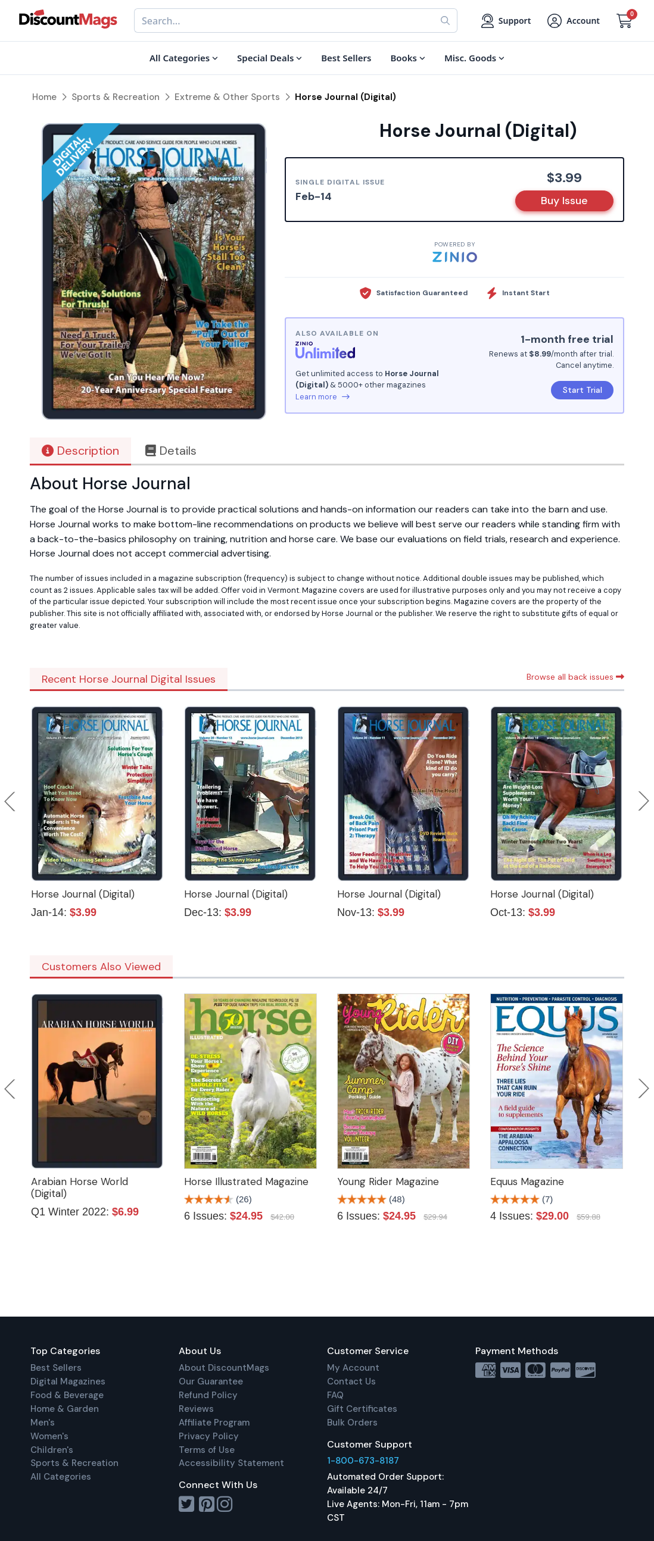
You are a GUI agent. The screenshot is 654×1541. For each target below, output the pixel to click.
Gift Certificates (362, 1409)
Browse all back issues (575, 676)
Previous (11, 801)
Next (644, 801)
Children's (51, 1450)
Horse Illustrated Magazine (246, 1181)
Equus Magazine (527, 1181)
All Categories (60, 1477)
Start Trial (582, 390)
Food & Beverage (67, 1395)
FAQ (335, 1395)
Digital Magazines (67, 1381)
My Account (353, 1368)
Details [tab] (171, 450)
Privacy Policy (209, 1436)
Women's (49, 1436)
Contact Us (351, 1381)
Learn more (322, 397)
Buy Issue (564, 200)
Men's (42, 1423)
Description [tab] (80, 450)
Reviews (196, 1409)
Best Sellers (56, 1368)
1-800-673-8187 (363, 1461)
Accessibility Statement (231, 1463)
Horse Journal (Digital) (83, 894)
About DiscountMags (224, 1368)
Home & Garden (64, 1409)
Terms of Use (207, 1450)
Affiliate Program (214, 1423)
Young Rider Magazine (388, 1181)
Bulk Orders (352, 1423)
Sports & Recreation (74, 1463)
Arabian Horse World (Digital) (79, 1187)
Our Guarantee (211, 1381)
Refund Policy (208, 1395)
